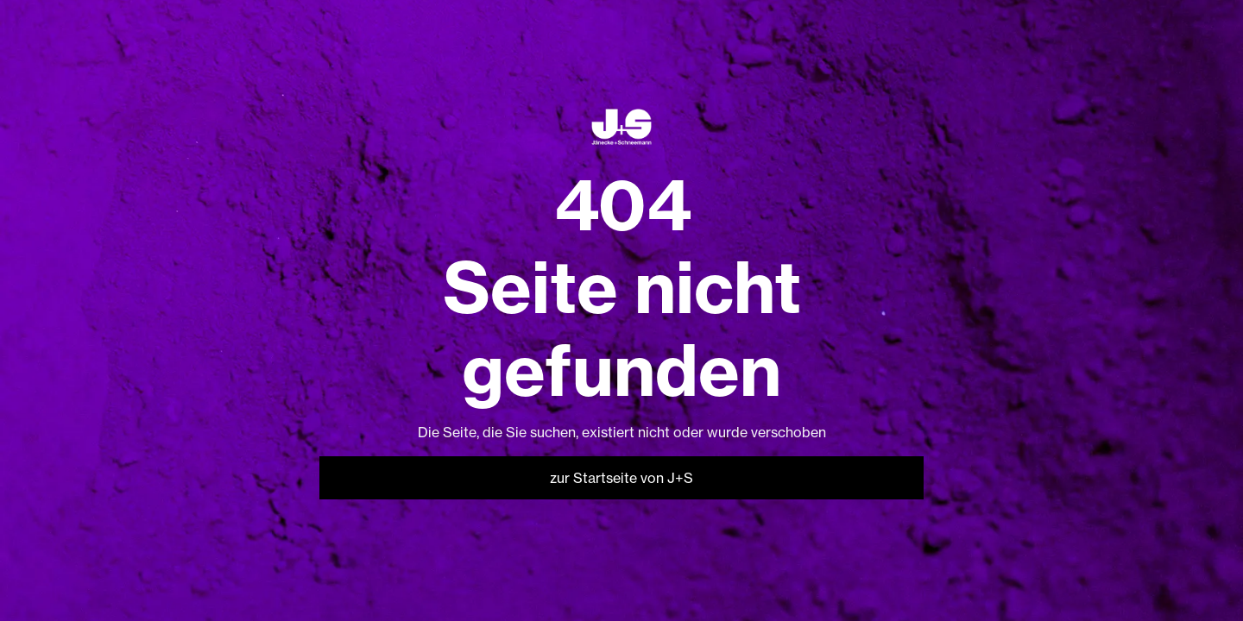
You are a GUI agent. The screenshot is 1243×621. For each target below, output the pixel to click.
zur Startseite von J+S (621, 477)
